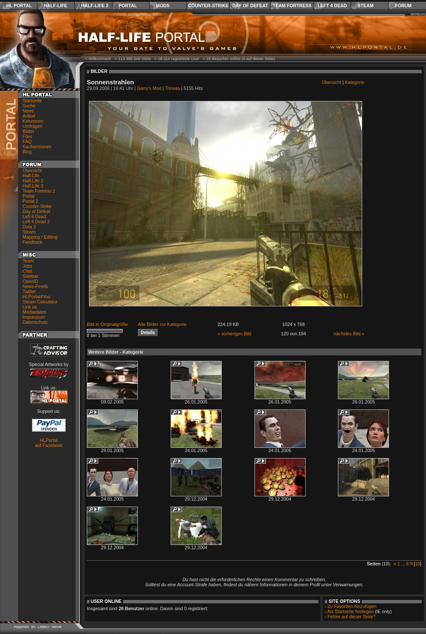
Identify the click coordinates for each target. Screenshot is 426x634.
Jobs (27, 265)
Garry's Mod (149, 88)
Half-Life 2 (95, 5)
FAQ (27, 141)
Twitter (29, 291)
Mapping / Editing (40, 236)
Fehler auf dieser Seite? (352, 616)
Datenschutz (35, 322)
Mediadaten (34, 311)
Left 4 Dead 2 (36, 221)
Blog (27, 151)
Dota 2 (29, 226)
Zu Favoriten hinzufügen (352, 606)
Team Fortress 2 (39, 190)
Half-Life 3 (33, 185)
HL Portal (19, 5)
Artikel (29, 115)
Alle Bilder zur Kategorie (162, 324)
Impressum (34, 317)
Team (28, 260)
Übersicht (32, 170)
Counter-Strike (208, 5)
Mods (163, 5)
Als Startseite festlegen (350, 611)
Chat (27, 271)
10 (417, 563)
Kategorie (354, 82)
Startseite (32, 100)
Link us (30, 306)
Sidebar (30, 276)
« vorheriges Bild (234, 333)
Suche (29, 105)
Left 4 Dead (332, 5)
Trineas (172, 88)
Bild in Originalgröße (107, 324)
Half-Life (55, 5)
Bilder (28, 131)
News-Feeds (35, 286)
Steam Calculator (40, 301)
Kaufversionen (37, 146)
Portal (128, 5)
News (28, 110)
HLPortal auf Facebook (49, 443)
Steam (365, 5)
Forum (403, 5)
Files (27, 136)
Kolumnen (33, 121)
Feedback (33, 242)
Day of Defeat (250, 5)
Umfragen (33, 126)
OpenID (30, 281)
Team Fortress (292, 5)
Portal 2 (30, 201)
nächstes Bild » (349, 333)
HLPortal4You (36, 296)
